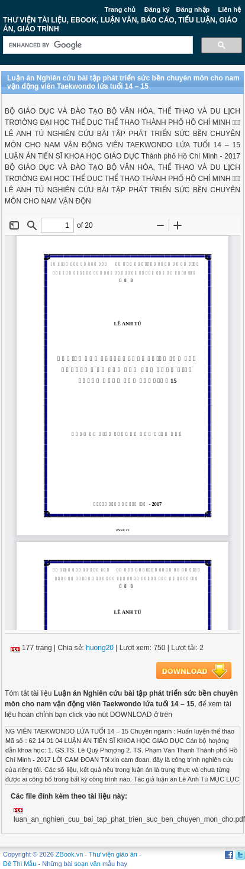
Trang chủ (120, 9)
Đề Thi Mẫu (19, 863)
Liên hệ (229, 9)
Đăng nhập (193, 9)
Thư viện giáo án (113, 854)
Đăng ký (157, 9)
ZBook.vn (69, 854)
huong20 (100, 648)
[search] (97, 45)
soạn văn (87, 863)
